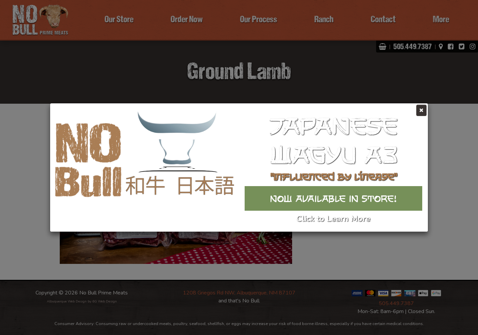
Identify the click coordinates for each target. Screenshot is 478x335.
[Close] (421, 110)
